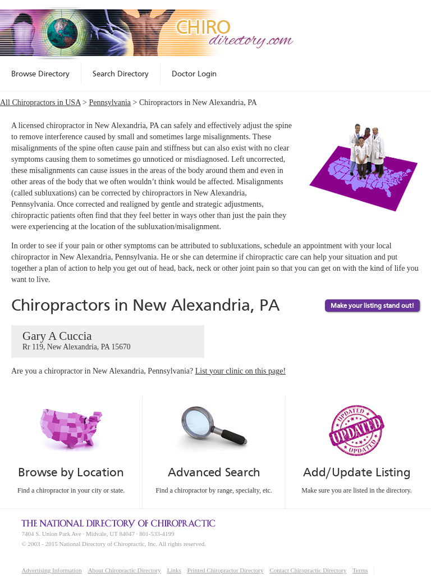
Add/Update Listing (356, 472)
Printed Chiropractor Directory (225, 570)
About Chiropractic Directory (124, 570)
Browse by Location (71, 472)
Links (174, 570)
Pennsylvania (110, 102)
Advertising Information (51, 570)
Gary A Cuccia (107, 341)
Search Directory (121, 73)
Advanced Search (214, 472)
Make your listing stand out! (372, 306)
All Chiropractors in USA (40, 102)
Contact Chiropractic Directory (307, 570)
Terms (360, 570)
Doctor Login (194, 73)
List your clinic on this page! (240, 371)
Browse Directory (40, 73)
